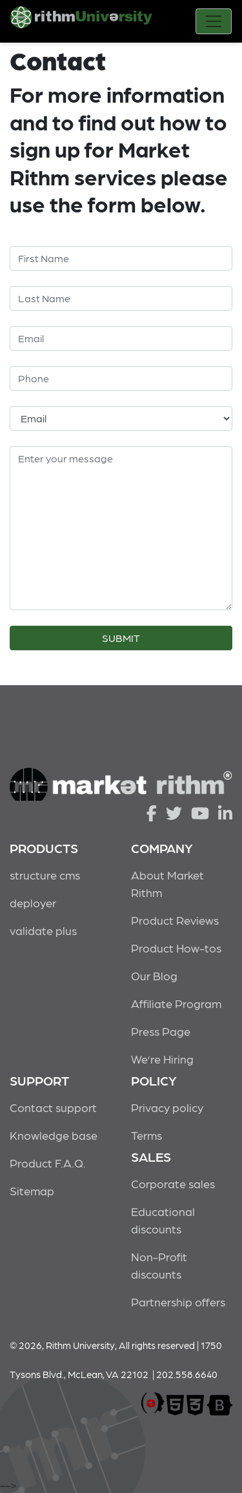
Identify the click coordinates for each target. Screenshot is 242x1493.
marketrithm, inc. (153, 1403)
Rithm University (81, 22)
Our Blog (154, 975)
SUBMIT (121, 638)
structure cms (45, 874)
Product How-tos (176, 947)
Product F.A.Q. (48, 1162)
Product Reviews (175, 920)
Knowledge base (53, 1135)
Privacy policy (167, 1107)
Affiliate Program (176, 1003)
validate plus (43, 930)
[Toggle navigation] (214, 21)
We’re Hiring (162, 1059)
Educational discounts (163, 1219)
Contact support (53, 1107)
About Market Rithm (167, 883)
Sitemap (32, 1190)
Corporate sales (173, 1183)
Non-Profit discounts (159, 1265)
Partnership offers (178, 1301)
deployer (33, 902)
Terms (146, 1135)
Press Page (160, 1031)
